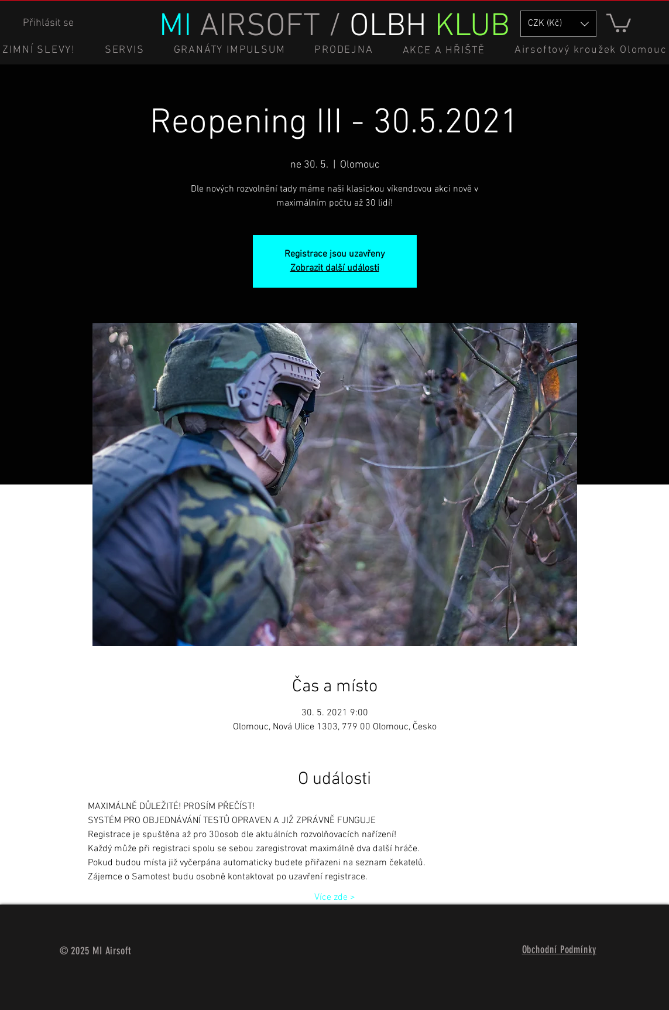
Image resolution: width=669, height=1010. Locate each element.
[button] (618, 22)
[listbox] (558, 24)
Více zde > (334, 897)
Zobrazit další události (334, 268)
